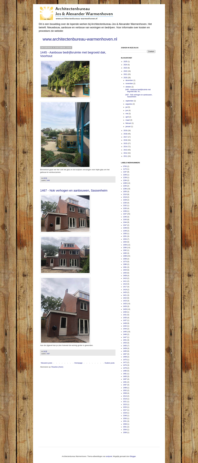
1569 (125, 432)
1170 (125, 169)
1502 (125, 390)
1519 (125, 399)
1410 (125, 278)
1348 (125, 228)
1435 (125, 318)
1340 (125, 217)
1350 (125, 234)
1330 (125, 203)
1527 (125, 410)
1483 (125, 376)
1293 (125, 186)
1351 (125, 236)
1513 (125, 396)
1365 (125, 253)
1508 (125, 393)
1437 (125, 320)
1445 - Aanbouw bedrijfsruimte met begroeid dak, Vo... (138, 90)
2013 (126, 150)
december (129, 80)
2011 (126, 156)
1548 (125, 416)
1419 (125, 290)
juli (127, 107)
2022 (126, 71)
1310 (125, 194)
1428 (125, 309)
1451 (125, 340)
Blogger (133, 456)
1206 (125, 175)
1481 (125, 374)
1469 (125, 357)
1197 (125, 172)
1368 (125, 256)
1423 (125, 301)
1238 (125, 177)
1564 (125, 430)
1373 (125, 262)
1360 (125, 248)
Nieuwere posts (46, 363)
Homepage (78, 363)
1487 (125, 379)
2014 (126, 147)
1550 (125, 418)
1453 (125, 343)
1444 (125, 329)
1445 (48, 180)
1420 (125, 292)
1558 (125, 424)
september (130, 101)
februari (129, 123)
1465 (125, 351)
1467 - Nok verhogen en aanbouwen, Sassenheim (73, 190)
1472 (125, 362)
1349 (125, 231)
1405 (125, 273)
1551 (125, 421)
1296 (125, 189)
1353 (125, 239)
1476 (125, 365)
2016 (126, 140)
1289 (125, 183)
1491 (125, 382)
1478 (125, 368)
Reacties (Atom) (57, 367)
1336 (125, 211)
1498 (125, 388)
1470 (125, 360)
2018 (126, 134)
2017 (126, 137)
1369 (125, 259)
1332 (125, 205)
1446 (125, 334)
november (129, 83)
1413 (125, 284)
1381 (125, 267)
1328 (125, 200)
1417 (125, 287)
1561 (125, 427)
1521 (125, 402)
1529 (125, 413)
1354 (125, 242)
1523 (125, 404)
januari (128, 126)
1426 (125, 306)
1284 (125, 180)
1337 (125, 214)
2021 (126, 74)
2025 (126, 62)
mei (127, 114)
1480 (125, 371)
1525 (125, 407)
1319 (125, 197)
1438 (125, 323)
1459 (125, 348)
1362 (125, 250)
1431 (125, 315)
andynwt (109, 456)
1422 (125, 298)
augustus (129, 104)
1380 (125, 264)
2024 (126, 65)
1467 (48, 353)
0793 (125, 166)
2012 (126, 153)
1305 (125, 191)
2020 (126, 78)
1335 (125, 208)
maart (128, 120)
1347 (125, 225)
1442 (125, 326)
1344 (125, 222)
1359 (125, 245)
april (127, 117)
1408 (125, 276)
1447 (125, 337)
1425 (125, 304)
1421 (125, 295)
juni (127, 110)
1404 (125, 270)
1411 (125, 281)
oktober (128, 87)
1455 (125, 346)
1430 (125, 312)
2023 (126, 68)
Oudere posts (110, 363)
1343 (125, 220)
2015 (126, 143)
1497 (125, 385)
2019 (126, 130)
